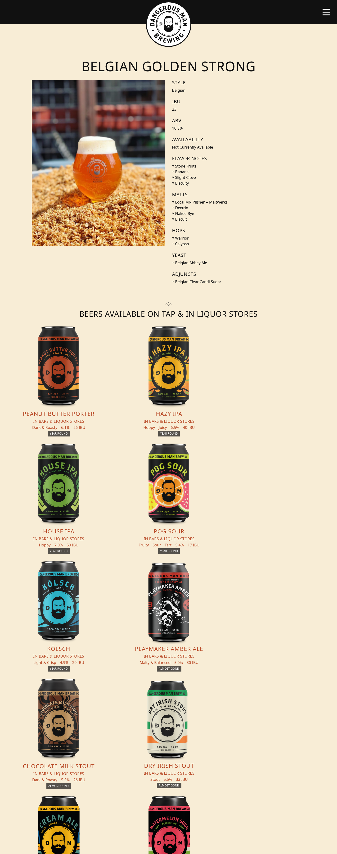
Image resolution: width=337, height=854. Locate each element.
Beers (59, 718)
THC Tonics (114, 718)
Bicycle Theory (188, 846)
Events (109, 727)
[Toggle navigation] (326, 12)
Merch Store (280, 720)
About (109, 737)
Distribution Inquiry (67, 749)
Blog (58, 737)
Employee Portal (212, 846)
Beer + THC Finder (72, 727)
